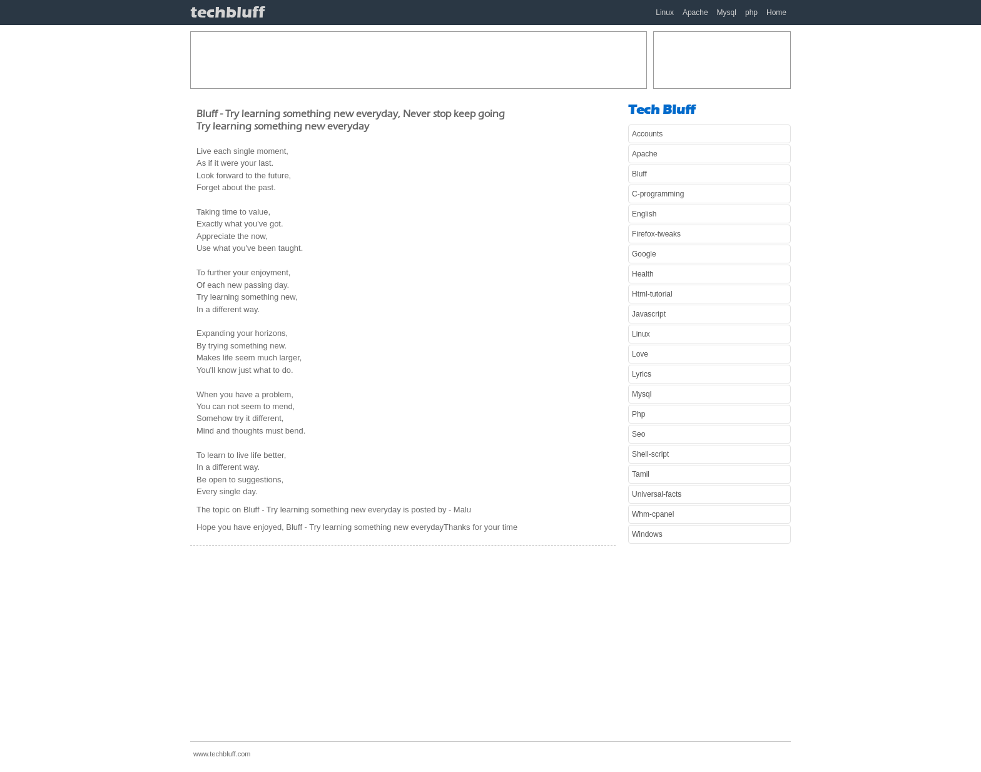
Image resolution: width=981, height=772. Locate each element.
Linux (665, 12)
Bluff (639, 174)
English (644, 214)
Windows (647, 534)
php (751, 12)
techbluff (227, 12)
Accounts (647, 134)
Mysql (726, 12)
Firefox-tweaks (656, 234)
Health (643, 274)
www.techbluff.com (222, 754)
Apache (695, 12)
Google (644, 254)
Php (638, 414)
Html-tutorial (652, 294)
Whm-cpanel (653, 514)
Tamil (640, 474)
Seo (638, 434)
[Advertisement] (418, 60)
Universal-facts (656, 494)
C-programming (658, 194)
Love (640, 354)
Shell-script (650, 454)
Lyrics (641, 374)
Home (776, 12)
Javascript (649, 314)
